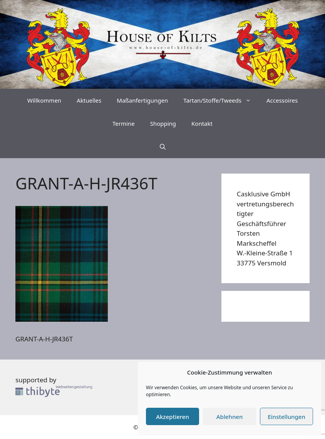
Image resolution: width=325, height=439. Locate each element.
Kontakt (202, 123)
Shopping (163, 123)
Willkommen (44, 100)
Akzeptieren (172, 416)
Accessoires (282, 100)
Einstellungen (286, 416)
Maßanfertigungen (142, 100)
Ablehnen (229, 416)
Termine (123, 123)
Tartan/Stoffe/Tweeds (221, 100)
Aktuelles (89, 100)
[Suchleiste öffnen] (162, 146)
